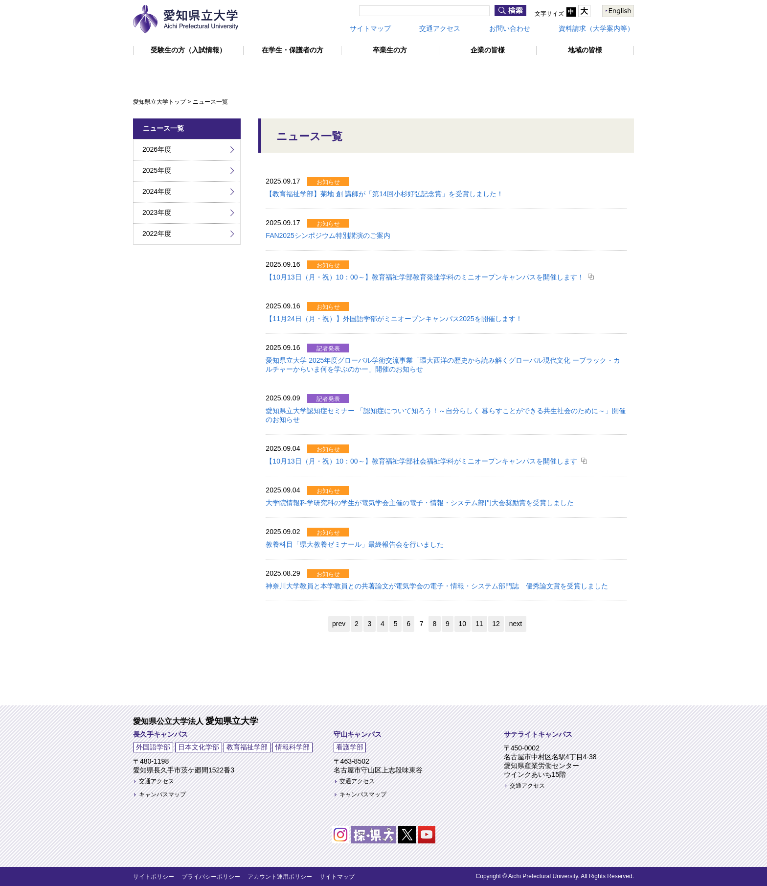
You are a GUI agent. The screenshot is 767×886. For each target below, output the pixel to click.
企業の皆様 (488, 50)
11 (479, 624)
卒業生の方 (390, 50)
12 (496, 624)
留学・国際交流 (378, 72)
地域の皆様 (585, 50)
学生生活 (447, 72)
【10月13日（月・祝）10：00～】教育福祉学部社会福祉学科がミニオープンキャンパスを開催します (421, 461)
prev (338, 624)
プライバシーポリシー (210, 876)
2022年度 (156, 233)
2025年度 (156, 170)
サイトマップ (370, 28)
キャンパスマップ (162, 794)
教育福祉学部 (247, 747)
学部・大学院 (229, 72)
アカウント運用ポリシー (280, 876)
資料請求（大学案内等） (596, 28)
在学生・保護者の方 (292, 50)
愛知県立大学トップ (159, 101)
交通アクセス (439, 28)
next (515, 624)
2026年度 (156, 149)
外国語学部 (153, 747)
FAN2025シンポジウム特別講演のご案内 (328, 235)
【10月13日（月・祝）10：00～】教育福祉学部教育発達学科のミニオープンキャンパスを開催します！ (425, 277)
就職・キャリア (515, 72)
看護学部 (349, 747)
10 (463, 624)
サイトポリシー (153, 876)
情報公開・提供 (593, 72)
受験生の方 (188, 50)
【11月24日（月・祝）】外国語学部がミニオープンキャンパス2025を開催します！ (394, 319)
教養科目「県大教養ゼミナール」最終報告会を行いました (355, 544)
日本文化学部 (198, 747)
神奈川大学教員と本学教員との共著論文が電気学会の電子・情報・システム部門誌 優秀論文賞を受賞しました (437, 586)
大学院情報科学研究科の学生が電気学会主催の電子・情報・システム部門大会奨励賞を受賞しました (420, 503)
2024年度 (156, 191)
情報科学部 (292, 747)
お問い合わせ (509, 28)
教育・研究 (303, 72)
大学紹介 (162, 72)
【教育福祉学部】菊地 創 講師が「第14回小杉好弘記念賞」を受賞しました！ (384, 194)
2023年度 (156, 212)
